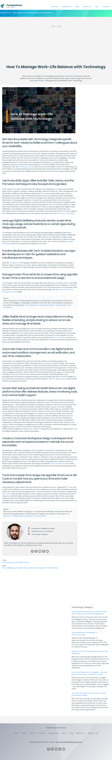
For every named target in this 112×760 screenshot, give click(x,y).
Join (96, 6)
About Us (87, 6)
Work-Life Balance (59, 337)
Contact (106, 6)
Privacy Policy (53, 733)
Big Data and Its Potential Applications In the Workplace (90, 652)
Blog (77, 6)
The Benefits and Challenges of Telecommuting (84, 633)
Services (54, 6)
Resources (67, 6)
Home (16, 733)
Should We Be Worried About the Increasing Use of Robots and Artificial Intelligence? (89, 612)
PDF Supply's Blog (59, 379)
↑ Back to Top (92, 733)
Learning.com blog (26, 167)
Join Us (64, 733)
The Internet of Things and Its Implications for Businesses (36, 515)
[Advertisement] (56, 45)
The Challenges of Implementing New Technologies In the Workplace (37, 306)
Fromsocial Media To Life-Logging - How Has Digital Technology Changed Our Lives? (89, 673)
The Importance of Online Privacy (15, 562)
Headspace (14, 263)
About (24, 733)
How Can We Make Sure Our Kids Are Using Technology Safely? (89, 694)
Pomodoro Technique (66, 213)
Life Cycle (6, 494)
